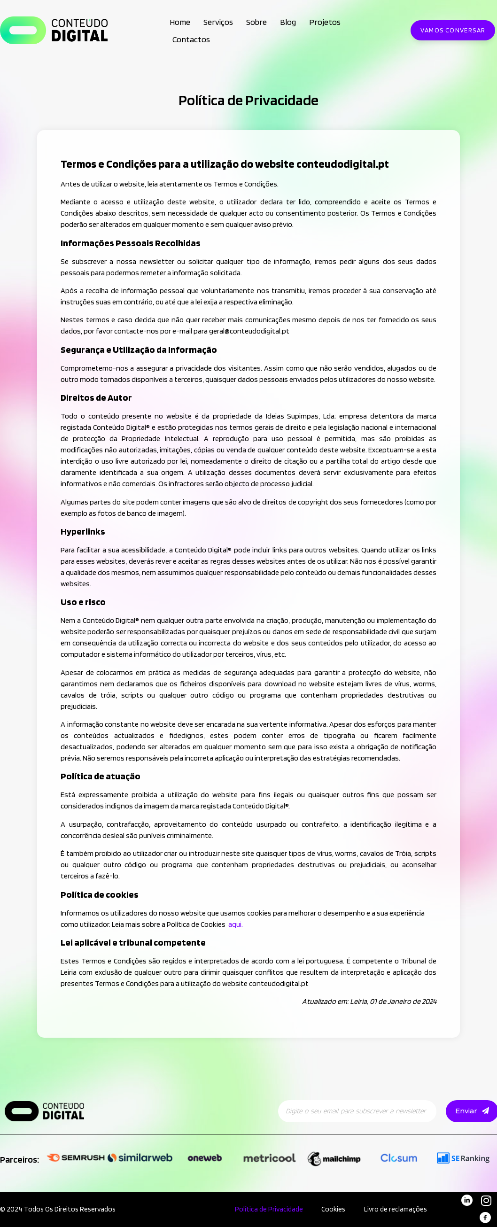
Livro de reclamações (395, 1209)
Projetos (325, 22)
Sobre (256, 22)
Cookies (333, 1209)
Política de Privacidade (268, 1209)
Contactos (191, 39)
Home (180, 22)
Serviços (218, 22)
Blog (288, 22)
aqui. (235, 924)
